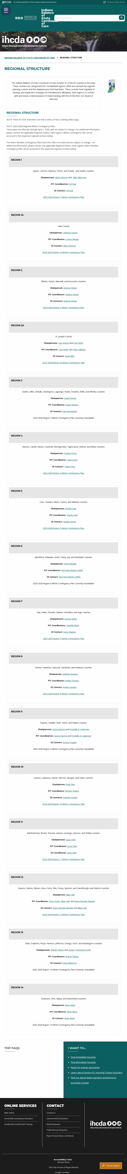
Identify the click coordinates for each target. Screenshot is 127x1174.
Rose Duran (54, 888)
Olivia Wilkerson (70, 949)
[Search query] (104, 11)
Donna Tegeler (70, 729)
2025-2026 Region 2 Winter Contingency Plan (63, 294)
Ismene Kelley (70, 605)
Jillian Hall (70, 881)
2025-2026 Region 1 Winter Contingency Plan (63, 184)
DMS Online (9, 1099)
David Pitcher (70, 385)
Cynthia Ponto (70, 440)
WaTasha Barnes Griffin (72, 557)
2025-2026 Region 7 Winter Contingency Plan (63, 625)
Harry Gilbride (79, 336)
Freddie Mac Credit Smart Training (18, 1111)
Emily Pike (70, 771)
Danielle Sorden (70, 784)
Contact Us (51, 1099)
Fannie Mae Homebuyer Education (18, 1105)
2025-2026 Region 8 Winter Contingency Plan (63, 680)
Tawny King (72, 446)
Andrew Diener (70, 274)
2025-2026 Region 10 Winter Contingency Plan (63, 790)
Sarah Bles (69, 342)
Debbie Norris (69, 508)
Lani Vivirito (63, 329)
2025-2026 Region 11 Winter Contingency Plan (63, 846)
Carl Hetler (78, 329)
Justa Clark (71, 826)
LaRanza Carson (70, 219)
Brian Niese (70, 991)
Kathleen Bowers (70, 660)
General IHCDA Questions (57, 1105)
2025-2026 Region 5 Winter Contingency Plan (63, 515)
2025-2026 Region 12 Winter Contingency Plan (63, 901)
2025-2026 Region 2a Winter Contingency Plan (63, 349)
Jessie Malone (69, 618)
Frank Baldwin (70, 550)
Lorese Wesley (72, 226)
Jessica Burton (59, 716)
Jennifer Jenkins (72, 777)
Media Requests (53, 1111)
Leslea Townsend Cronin (79, 936)
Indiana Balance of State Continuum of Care (55, 11)
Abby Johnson (61, 164)
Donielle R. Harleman (79, 716)
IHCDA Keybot (110, 1165)
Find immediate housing (83, 1043)
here (77, 106)
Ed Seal (72, 170)
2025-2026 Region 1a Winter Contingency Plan (63, 239)
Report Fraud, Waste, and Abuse (60, 1122)
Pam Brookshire (69, 398)
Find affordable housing (83, 1048)
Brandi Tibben (57, 936)
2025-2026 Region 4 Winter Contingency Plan (63, 459)
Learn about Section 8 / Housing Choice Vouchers (96, 1059)
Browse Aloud (63, 1149)
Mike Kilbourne (79, 164)
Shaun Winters (72, 391)
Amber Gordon (72, 667)
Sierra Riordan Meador (85, 888)
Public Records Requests (57, 1116)
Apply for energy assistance (85, 1054)
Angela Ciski (70, 495)
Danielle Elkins (72, 612)
